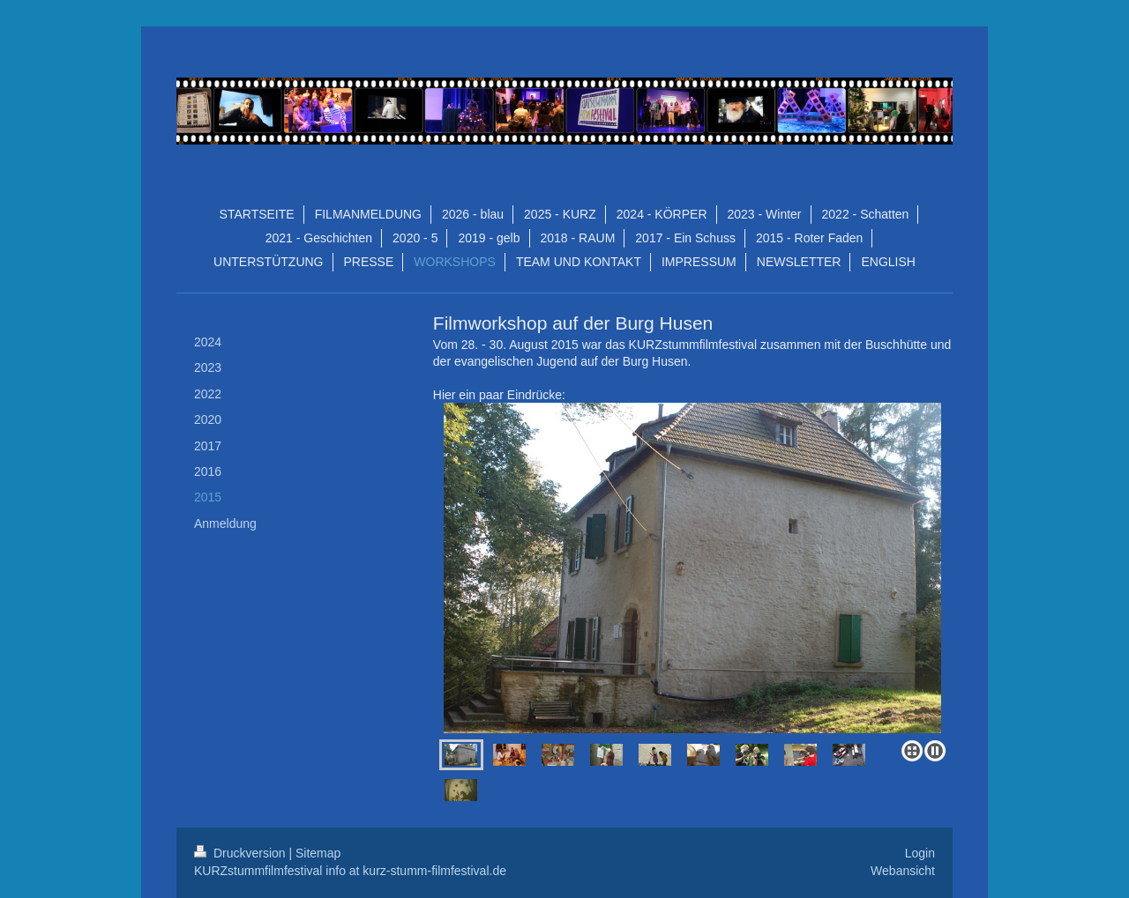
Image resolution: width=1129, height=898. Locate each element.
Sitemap (317, 853)
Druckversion (241, 853)
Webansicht (903, 871)
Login (920, 853)
